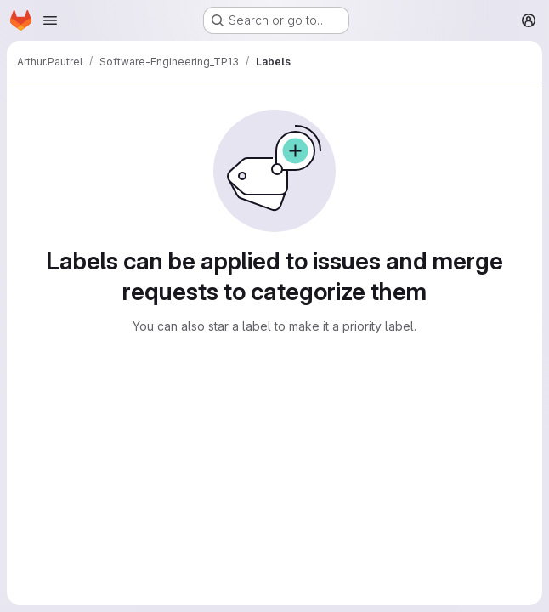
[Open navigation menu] (50, 20)
